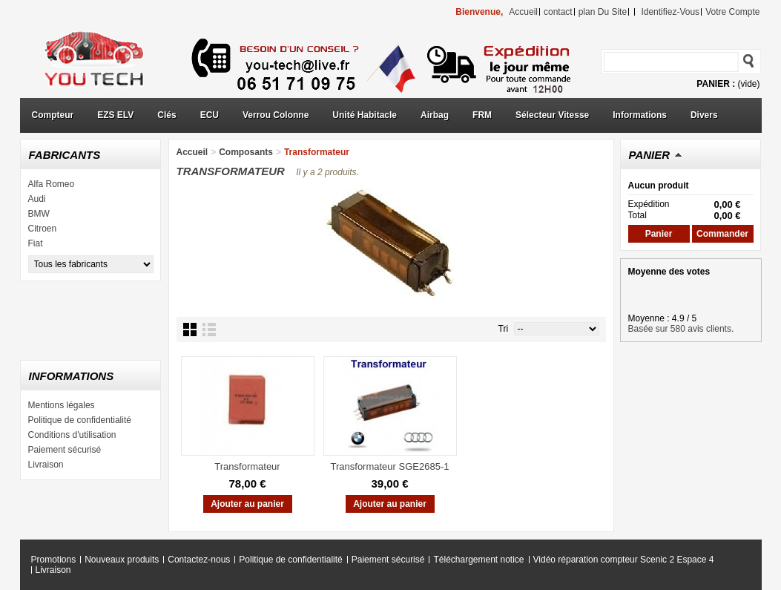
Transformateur (247, 466)
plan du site (603, 12)
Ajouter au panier (247, 504)
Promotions (53, 559)
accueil (523, 12)
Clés (166, 115)
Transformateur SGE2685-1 (390, 466)
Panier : (715, 84)
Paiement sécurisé (65, 450)
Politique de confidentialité (79, 420)
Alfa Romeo (51, 184)
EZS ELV (115, 115)
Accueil (192, 152)
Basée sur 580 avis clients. (681, 329)
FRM (482, 115)
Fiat (35, 243)
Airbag (435, 115)
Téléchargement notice (478, 559)
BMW (39, 214)
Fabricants (65, 154)
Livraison (46, 464)
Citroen (42, 228)
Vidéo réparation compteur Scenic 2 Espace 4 (623, 559)
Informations (640, 115)
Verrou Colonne (276, 115)
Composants (246, 152)
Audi (37, 199)
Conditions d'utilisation (72, 435)
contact (558, 12)
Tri (503, 329)
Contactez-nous (199, 559)
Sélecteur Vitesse (552, 115)
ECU (209, 115)
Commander (722, 234)
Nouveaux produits (122, 559)
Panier (649, 154)
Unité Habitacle (364, 115)
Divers (704, 115)
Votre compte (732, 12)
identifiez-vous (670, 12)
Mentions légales (61, 405)
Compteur (53, 115)
